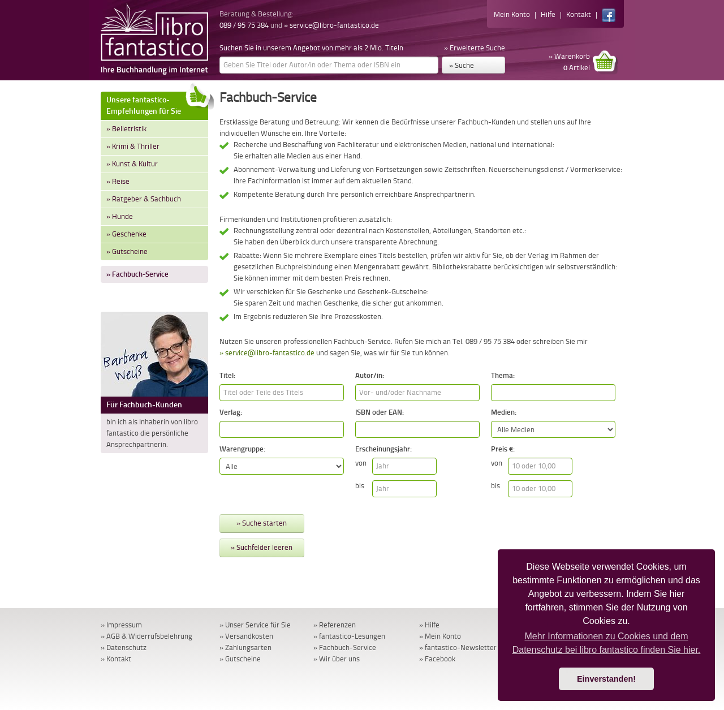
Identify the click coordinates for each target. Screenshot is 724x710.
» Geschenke (126, 234)
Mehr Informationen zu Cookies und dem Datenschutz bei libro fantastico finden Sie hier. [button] (606, 643)
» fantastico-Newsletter (458, 647)
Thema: (503, 375)
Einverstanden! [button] (606, 678)
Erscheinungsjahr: (383, 449)
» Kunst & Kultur (132, 164)
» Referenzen (334, 625)
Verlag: (230, 412)
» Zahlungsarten (245, 647)
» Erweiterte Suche (474, 48)
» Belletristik (126, 128)
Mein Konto (512, 14)
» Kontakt (116, 659)
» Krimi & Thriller (133, 146)
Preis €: (503, 449)
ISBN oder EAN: (379, 412)
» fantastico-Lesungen (349, 636)
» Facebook (437, 659)
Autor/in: (369, 375)
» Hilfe (429, 625)
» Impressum (121, 625)
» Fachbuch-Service (137, 274)
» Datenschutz (123, 647)
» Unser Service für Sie (255, 625)
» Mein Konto (440, 636)
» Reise (118, 181)
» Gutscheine (127, 251)
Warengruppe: (242, 449)
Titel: (227, 375)
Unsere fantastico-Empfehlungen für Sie (157, 104)
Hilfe (548, 14)
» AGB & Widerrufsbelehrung (146, 636)
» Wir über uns (336, 659)
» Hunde (119, 216)
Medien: (503, 412)
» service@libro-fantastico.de (331, 25)
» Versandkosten (246, 636)
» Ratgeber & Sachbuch (143, 199)
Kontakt (578, 14)
